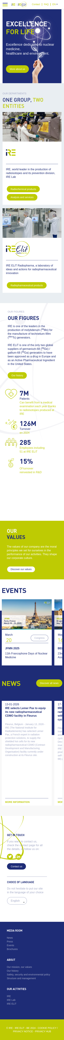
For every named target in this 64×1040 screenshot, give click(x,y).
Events (10, 945)
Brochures (12, 949)
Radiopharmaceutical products (27, 285)
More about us (17, 69)
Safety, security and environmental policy (28, 974)
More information (17, 802)
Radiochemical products (23, 189)
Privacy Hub (43, 1031)
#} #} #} (17, 901)
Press (10, 941)
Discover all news (49, 683)
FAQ (46, 4)
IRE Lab (11, 1000)
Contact (36, 4)
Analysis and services (22, 197)
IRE (9, 996)
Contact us (16, 866)
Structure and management (21, 978)
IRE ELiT (11, 1003)
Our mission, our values (19, 967)
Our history (17, 375)
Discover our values (21, 569)
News (10, 937)
